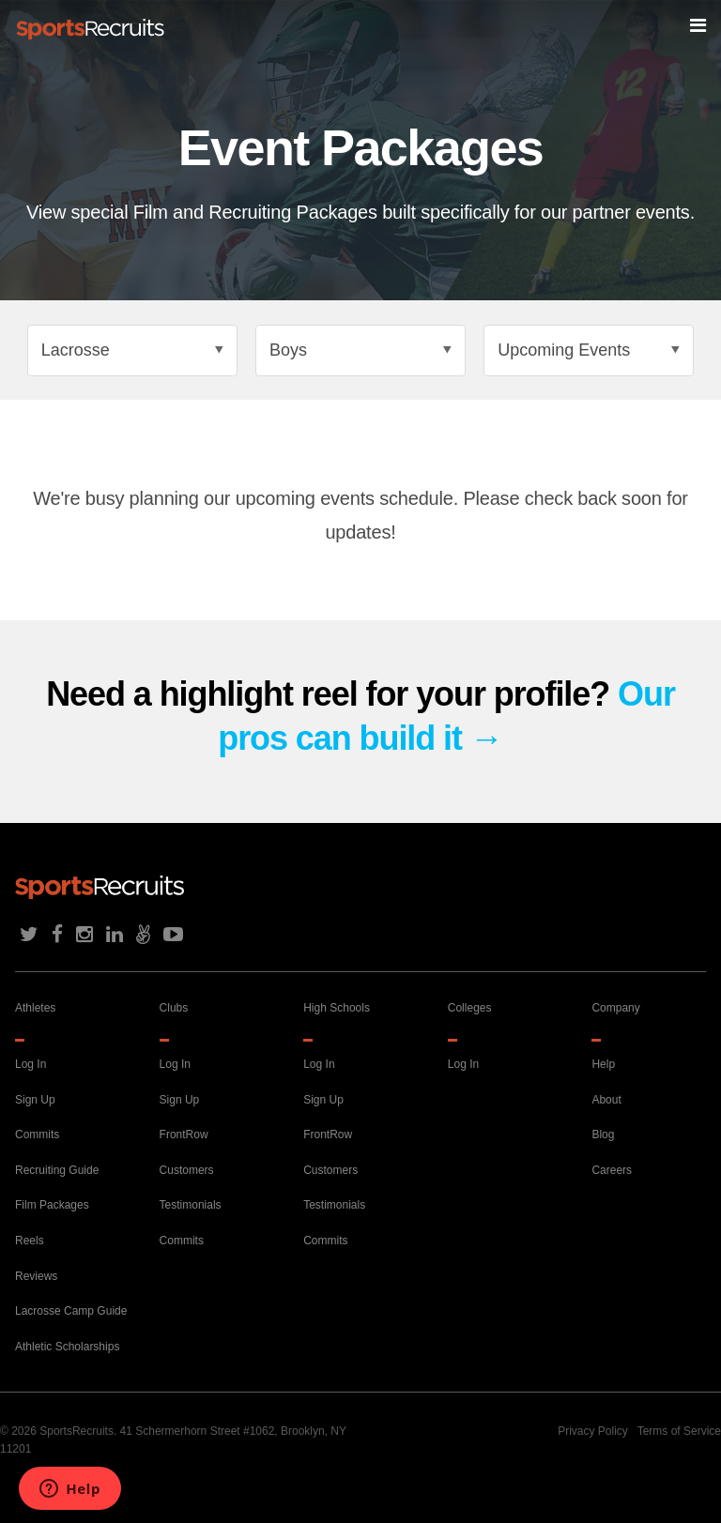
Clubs (174, 1007)
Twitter (29, 934)
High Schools (336, 1007)
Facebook (57, 934)
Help (603, 1064)
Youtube (173, 934)
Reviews (36, 1276)
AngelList (143, 934)
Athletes (35, 1007)
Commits (37, 1134)
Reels (29, 1240)
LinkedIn (114, 934)
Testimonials (191, 1204)
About (606, 1099)
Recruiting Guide (57, 1170)
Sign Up (35, 1099)
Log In (30, 1064)
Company (615, 1007)
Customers (187, 1170)
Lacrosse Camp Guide (71, 1310)
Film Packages (52, 1204)
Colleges (470, 1007)
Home (90, 29)
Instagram (84, 934)
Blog (602, 1134)
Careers (611, 1170)
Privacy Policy (593, 1431)
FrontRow (184, 1134)
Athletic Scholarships (67, 1346)
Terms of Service (679, 1431)
